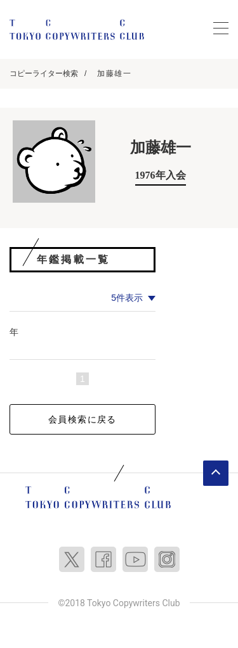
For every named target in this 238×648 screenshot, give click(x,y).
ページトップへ (215, 473)
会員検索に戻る (82, 419)
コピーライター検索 (44, 73)
